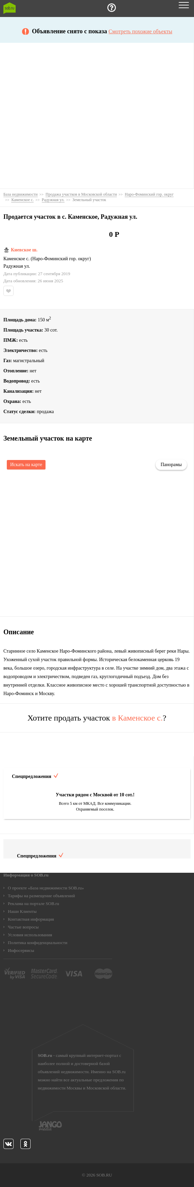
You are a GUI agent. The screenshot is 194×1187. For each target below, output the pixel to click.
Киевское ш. (24, 250)
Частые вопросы (23, 926)
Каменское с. (16, 258)
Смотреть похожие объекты (140, 31)
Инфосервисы (21, 950)
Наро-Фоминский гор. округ (60, 258)
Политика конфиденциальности (37, 942)
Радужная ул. (16, 266)
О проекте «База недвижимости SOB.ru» (46, 887)
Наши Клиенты (22, 911)
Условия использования (30, 934)
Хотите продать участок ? (97, 718)
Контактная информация (31, 919)
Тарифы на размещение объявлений (41, 895)
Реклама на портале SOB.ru (33, 903)
